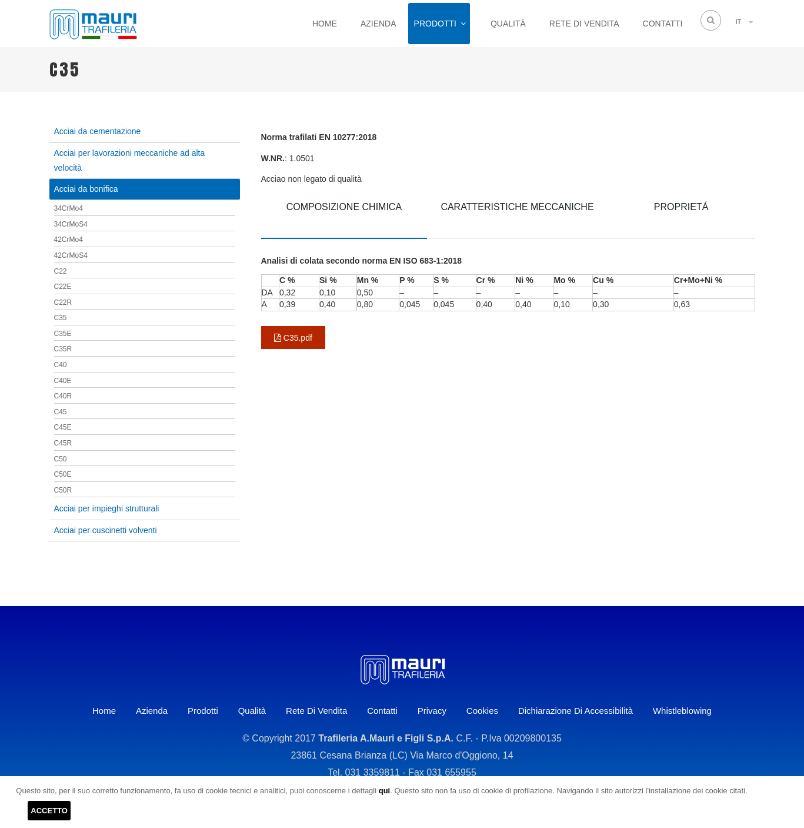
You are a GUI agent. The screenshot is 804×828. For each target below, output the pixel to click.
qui (385, 790)
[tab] (344, 215)
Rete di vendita (584, 23)
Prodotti (435, 23)
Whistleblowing (682, 711)
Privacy (432, 711)
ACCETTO (49, 810)
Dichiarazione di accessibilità (575, 711)
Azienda (378, 23)
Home (324, 23)
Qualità (508, 23)
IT (739, 21)
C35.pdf (293, 337)
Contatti (663, 23)
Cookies (482, 711)
